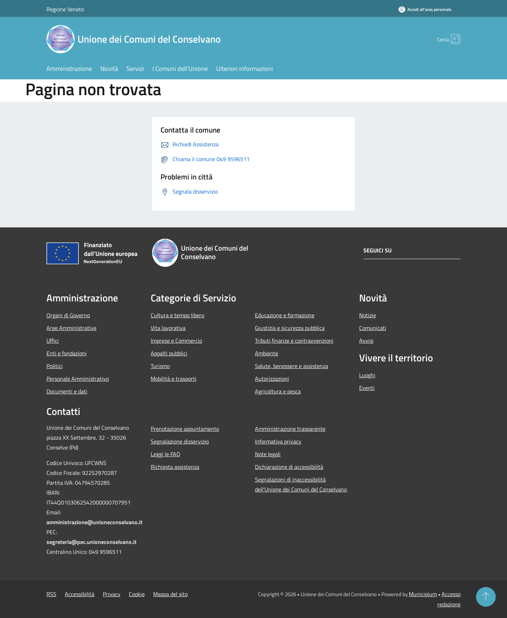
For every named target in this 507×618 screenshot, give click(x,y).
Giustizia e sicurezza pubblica (290, 328)
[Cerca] (452, 39)
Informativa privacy (278, 441)
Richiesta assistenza (175, 467)
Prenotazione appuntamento (185, 428)
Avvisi (366, 340)
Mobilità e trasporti (173, 378)
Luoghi (367, 375)
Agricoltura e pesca (278, 391)
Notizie (367, 315)
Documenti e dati (66, 391)
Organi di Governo (68, 315)
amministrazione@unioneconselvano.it (94, 522)
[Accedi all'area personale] (425, 9)
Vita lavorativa (168, 328)
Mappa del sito (170, 594)
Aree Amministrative (71, 328)
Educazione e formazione (284, 315)
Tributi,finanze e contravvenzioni (294, 340)
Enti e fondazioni (66, 353)
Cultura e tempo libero (177, 315)
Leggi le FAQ (165, 454)
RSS (51, 594)
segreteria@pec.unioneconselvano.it (91, 542)
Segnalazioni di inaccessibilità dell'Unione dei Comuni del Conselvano (301, 484)
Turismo (160, 366)
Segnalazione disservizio (180, 441)
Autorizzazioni (272, 378)
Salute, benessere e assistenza (291, 366)
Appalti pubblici (169, 353)
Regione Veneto (65, 9)
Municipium (423, 594)
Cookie (137, 594)
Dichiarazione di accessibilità (289, 467)
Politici (54, 366)
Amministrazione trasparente (290, 428)
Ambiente (266, 353)
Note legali (268, 454)
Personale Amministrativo (77, 378)
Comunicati (372, 328)
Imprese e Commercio (176, 340)
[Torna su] (486, 597)
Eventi (367, 388)
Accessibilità (79, 594)
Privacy (111, 594)
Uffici (52, 340)
